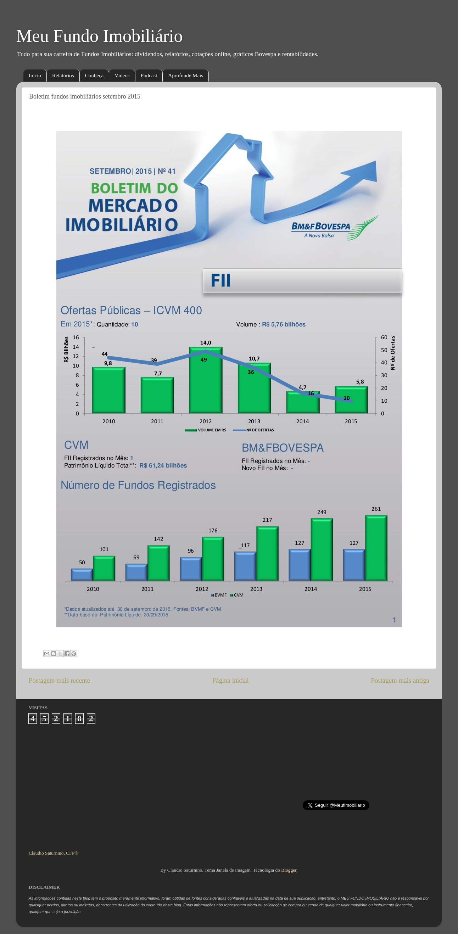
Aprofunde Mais (185, 75)
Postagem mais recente (59, 680)
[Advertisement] (229, 784)
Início (35, 75)
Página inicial (230, 680)
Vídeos (122, 75)
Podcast (149, 75)
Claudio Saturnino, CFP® (53, 853)
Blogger (288, 870)
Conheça (94, 75)
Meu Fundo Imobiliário (99, 36)
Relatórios (63, 75)
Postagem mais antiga (400, 680)
